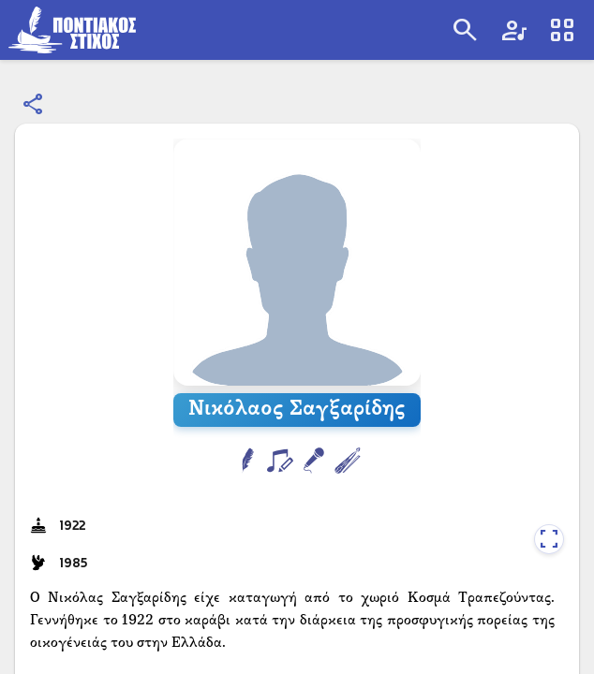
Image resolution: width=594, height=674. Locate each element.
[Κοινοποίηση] (33, 105)
